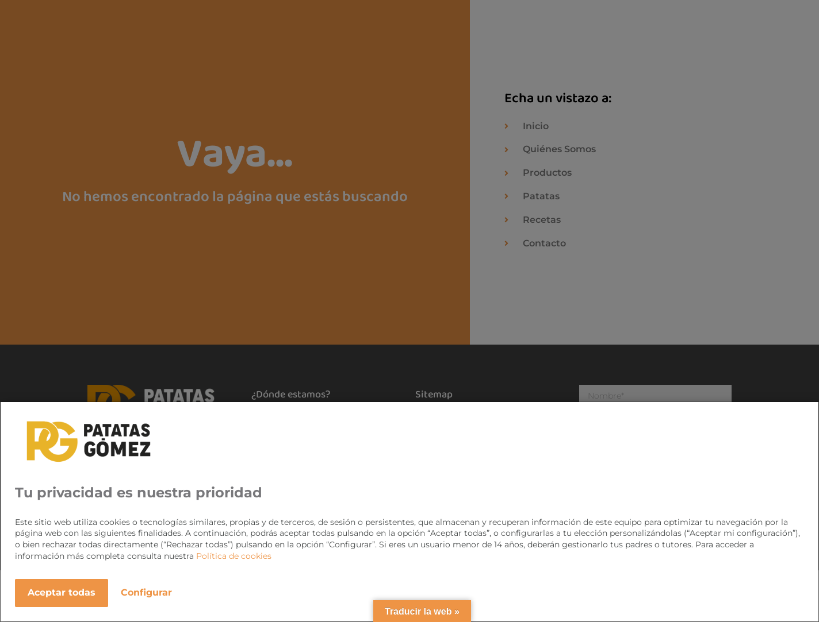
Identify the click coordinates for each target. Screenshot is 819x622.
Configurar (146, 592)
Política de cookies (233, 556)
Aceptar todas (61, 592)
